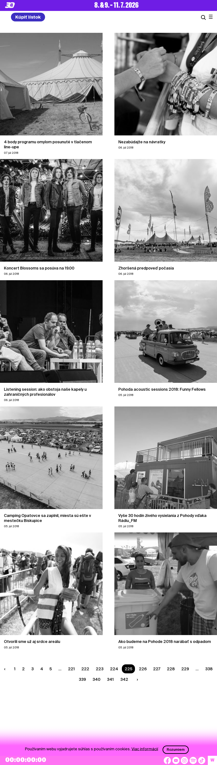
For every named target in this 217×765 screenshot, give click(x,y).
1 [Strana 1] (15, 669)
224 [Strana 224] (114, 669)
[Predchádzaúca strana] (6, 668)
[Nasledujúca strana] (136, 679)
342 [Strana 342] (124, 679)
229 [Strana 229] (185, 669)
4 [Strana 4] (41, 669)
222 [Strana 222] (85, 669)
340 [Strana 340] (96, 679)
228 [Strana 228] (171, 669)
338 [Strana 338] (209, 669)
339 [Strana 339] (82, 679)
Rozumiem (176, 749)
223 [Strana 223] (99, 669)
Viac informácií (144, 748)
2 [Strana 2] (23, 669)
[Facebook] (167, 760)
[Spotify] (193, 760)
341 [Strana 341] (110, 679)
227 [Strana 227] (156, 669)
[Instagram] (184, 760)
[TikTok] (201, 760)
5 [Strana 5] (50, 669)
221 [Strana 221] (71, 669)
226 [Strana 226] (143, 669)
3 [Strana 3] (32, 669)
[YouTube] (176, 760)
